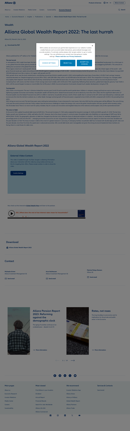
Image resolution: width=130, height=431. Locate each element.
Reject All (68, 63)
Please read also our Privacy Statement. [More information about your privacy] (69, 56)
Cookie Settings (49, 63)
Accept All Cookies (84, 63)
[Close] (92, 46)
